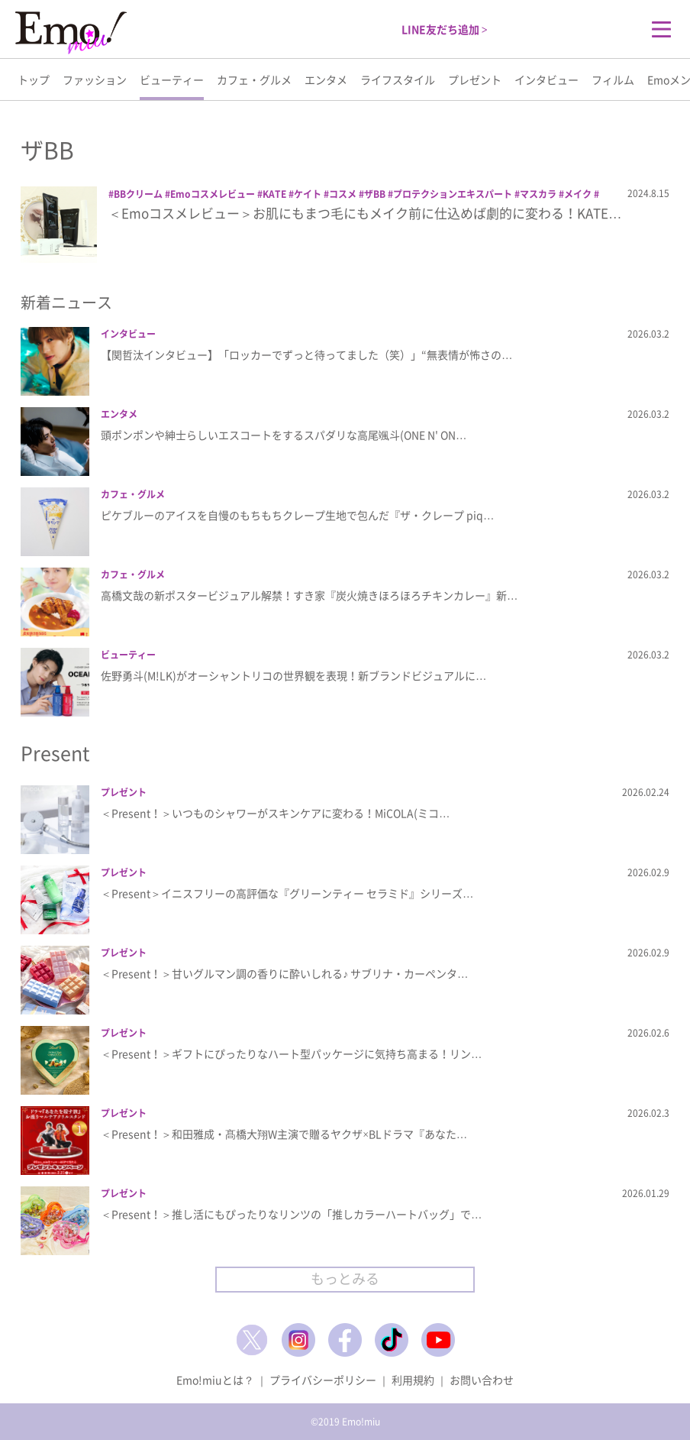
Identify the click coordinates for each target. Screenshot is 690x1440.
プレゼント (474, 79)
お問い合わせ (482, 1379)
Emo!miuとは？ (215, 1379)
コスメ (342, 194)
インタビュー (546, 79)
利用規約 (413, 1379)
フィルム (613, 79)
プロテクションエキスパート (452, 194)
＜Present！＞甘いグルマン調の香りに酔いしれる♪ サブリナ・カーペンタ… (284, 973)
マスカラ (538, 194)
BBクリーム (138, 194)
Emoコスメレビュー (212, 194)
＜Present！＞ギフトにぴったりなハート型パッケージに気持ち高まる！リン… (291, 1053)
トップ (34, 79)
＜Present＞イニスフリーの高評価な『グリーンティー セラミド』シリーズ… (287, 893)
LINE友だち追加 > (444, 29)
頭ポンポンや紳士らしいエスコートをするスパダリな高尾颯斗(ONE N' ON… (283, 434)
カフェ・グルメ (254, 79)
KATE (274, 194)
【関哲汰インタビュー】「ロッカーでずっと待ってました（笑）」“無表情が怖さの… (306, 354)
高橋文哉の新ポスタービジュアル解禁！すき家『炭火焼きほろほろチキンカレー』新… (309, 595)
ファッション (95, 79)
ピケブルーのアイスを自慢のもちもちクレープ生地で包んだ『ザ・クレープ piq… (297, 515)
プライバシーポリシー (322, 1379)
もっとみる (345, 1278)
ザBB (374, 194)
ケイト (307, 194)
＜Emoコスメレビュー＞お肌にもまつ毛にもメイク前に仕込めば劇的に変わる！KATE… (364, 212)
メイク (578, 194)
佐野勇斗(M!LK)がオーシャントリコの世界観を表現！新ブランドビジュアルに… (293, 675)
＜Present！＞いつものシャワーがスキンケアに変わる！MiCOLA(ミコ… (275, 812)
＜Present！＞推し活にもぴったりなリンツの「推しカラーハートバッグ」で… (291, 1214)
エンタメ (326, 79)
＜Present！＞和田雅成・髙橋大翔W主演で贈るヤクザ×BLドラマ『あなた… (284, 1133)
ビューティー (172, 79)
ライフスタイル (397, 79)
